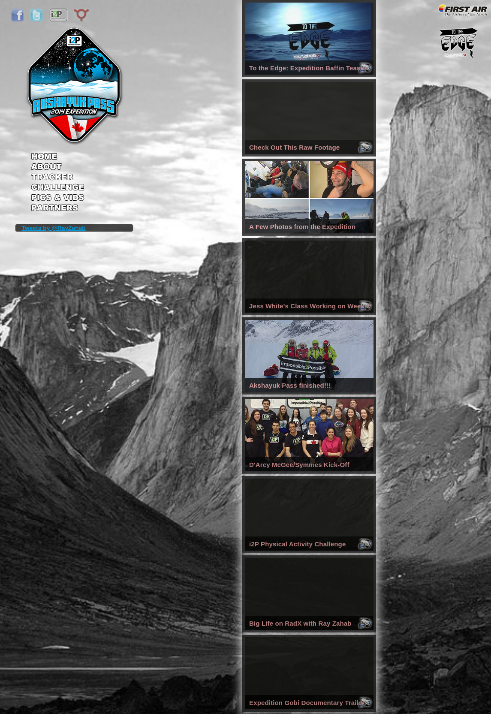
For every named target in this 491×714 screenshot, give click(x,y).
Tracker (58, 177)
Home (58, 153)
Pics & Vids (58, 199)
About (58, 167)
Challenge (58, 188)
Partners (58, 209)
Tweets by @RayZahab (54, 228)
